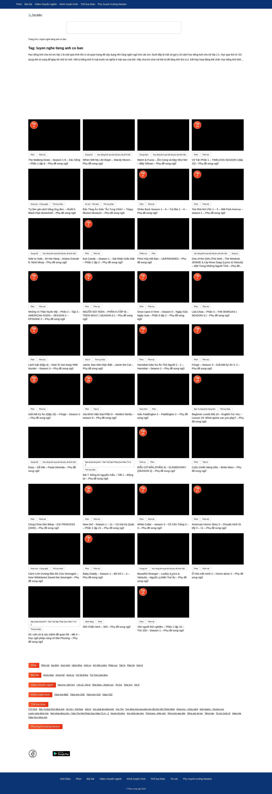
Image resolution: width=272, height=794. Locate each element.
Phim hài (45, 665)
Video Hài (236, 713)
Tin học (118, 685)
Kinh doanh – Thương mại (212, 709)
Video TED (107, 694)
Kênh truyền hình (68, 4)
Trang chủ (33, 39)
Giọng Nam (48, 675)
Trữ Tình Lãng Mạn (99, 675)
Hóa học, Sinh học (66, 685)
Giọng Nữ (60, 675)
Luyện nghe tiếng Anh (38, 713)
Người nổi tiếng (118, 713)
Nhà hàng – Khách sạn (102, 685)
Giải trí (88, 709)
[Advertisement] (136, 88)
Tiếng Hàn (209, 713)
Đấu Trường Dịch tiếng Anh (51, 709)
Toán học (128, 685)
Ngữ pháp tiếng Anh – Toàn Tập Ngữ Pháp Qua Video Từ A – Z (79, 713)
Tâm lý (122, 665)
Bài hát (28, 4)
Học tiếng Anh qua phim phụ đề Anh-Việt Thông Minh (150, 709)
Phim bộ (131, 665)
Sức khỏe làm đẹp (135, 713)
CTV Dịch (32, 709)
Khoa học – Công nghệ (187, 709)
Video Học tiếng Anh (37, 717)
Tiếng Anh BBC (61, 694)
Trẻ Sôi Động (82, 675)
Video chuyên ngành (46, 4)
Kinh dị (140, 665)
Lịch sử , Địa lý (83, 685)
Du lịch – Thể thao (74, 709)
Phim (19, 4)
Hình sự (87, 665)
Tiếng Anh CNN (77, 694)
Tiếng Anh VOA (93, 694)
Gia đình (55, 665)
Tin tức (174, 778)
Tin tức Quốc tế (223, 713)
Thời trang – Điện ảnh (156, 713)
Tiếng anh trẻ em (195, 713)
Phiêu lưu (112, 665)
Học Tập (120, 709)
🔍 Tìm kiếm (35, 15)
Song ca (70, 675)
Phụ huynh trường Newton (112, 4)
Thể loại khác (88, 4)
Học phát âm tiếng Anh (103, 709)
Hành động (77, 665)
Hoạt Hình (65, 665)
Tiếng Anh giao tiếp (176, 713)
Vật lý (136, 685)
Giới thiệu (65, 778)
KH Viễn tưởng (100, 665)
